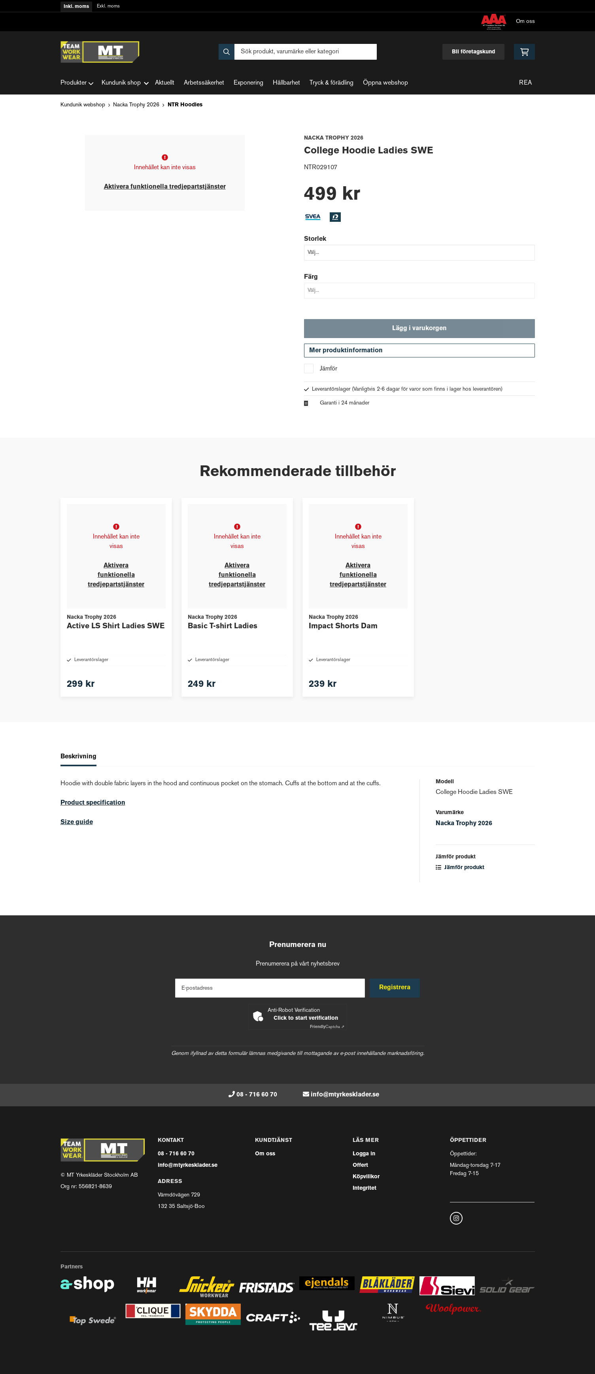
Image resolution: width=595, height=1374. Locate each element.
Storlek (315, 239)
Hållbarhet (286, 83)
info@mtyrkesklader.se (345, 1095)
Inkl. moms (76, 7)
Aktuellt (164, 83)
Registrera (395, 988)
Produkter (77, 83)
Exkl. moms (108, 6)
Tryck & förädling (331, 83)
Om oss (525, 21)
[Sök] (298, 52)
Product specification (92, 817)
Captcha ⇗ (327, 1027)
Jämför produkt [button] (460, 882)
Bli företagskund (473, 52)
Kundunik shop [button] (125, 83)
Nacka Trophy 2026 (136, 105)
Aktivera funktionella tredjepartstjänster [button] (165, 187)
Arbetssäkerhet (204, 83)
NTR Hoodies (185, 105)
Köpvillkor (366, 1176)
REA (525, 83)
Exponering (248, 83)
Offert (360, 1165)
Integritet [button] (364, 1188)
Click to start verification (306, 1018)
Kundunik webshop (82, 105)
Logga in (364, 1154)
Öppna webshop (385, 83)
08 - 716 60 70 (256, 1095)
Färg (311, 277)
